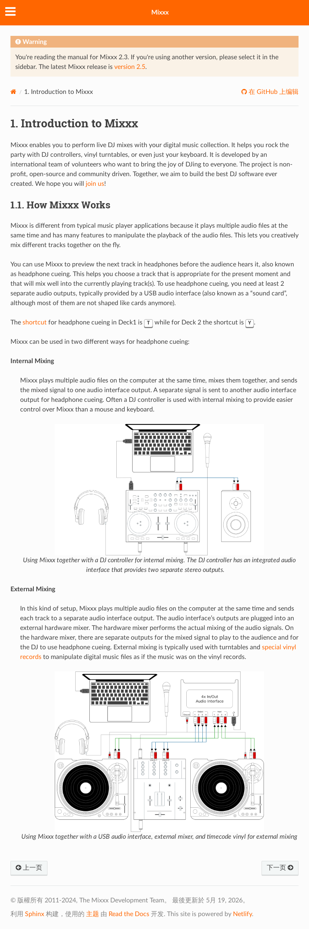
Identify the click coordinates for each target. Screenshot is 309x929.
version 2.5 (129, 67)
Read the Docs (129, 914)
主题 (92, 914)
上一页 (29, 868)
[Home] (13, 91)
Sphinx (34, 914)
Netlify (242, 914)
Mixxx (160, 12)
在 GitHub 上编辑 (273, 92)
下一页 (280, 868)
